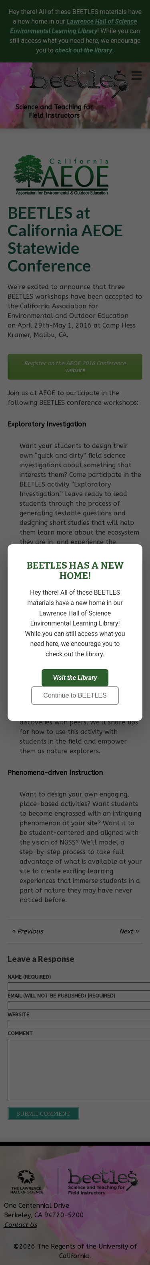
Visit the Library (75, 678)
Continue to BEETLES (74, 695)
